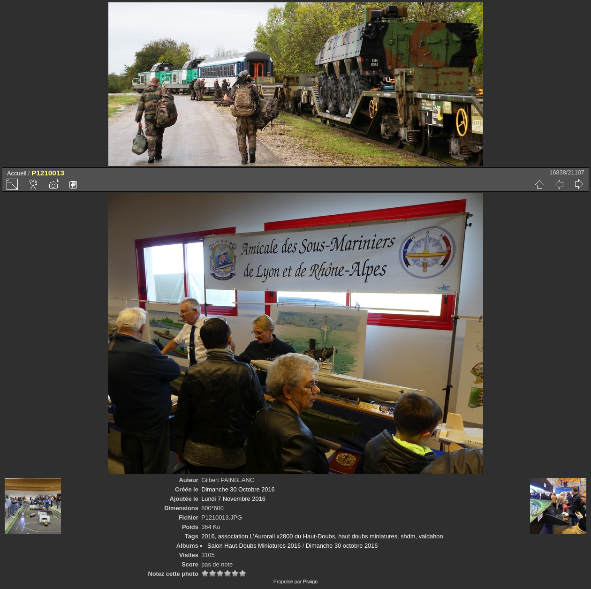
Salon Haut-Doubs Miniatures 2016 (254, 545)
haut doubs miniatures (367, 536)
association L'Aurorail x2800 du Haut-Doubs (276, 536)
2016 (207, 536)
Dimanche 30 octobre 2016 (342, 545)
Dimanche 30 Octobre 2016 (238, 489)
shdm (408, 536)
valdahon (431, 536)
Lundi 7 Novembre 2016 (233, 498)
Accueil (16, 173)
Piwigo (310, 581)
